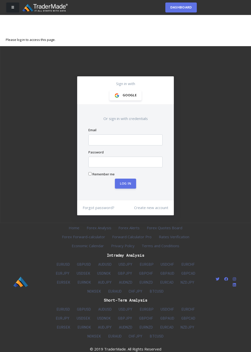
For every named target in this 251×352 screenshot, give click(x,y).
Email (92, 130)
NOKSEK (94, 291)
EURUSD (63, 264)
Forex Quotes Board (164, 227)
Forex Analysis (99, 227)
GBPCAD (188, 273)
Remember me (101, 174)
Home (74, 227)
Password (96, 152)
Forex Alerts (129, 227)
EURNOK (84, 282)
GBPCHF (146, 273)
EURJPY (62, 273)
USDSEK (83, 273)
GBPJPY (125, 273)
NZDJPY (187, 282)
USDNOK (104, 273)
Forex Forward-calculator (83, 236)
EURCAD (167, 282)
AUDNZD (125, 282)
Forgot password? (98, 207)
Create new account (151, 207)
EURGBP (147, 264)
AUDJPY (105, 282)
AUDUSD (105, 264)
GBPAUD (167, 273)
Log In (125, 183)
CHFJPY (135, 291)
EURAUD (115, 291)
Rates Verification (174, 236)
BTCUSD (157, 291)
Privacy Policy (123, 245)
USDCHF (167, 264)
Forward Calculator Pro (132, 236)
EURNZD (146, 282)
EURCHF (188, 264)
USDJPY (125, 264)
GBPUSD (84, 264)
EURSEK (63, 282)
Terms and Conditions (160, 245)
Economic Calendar (88, 245)
